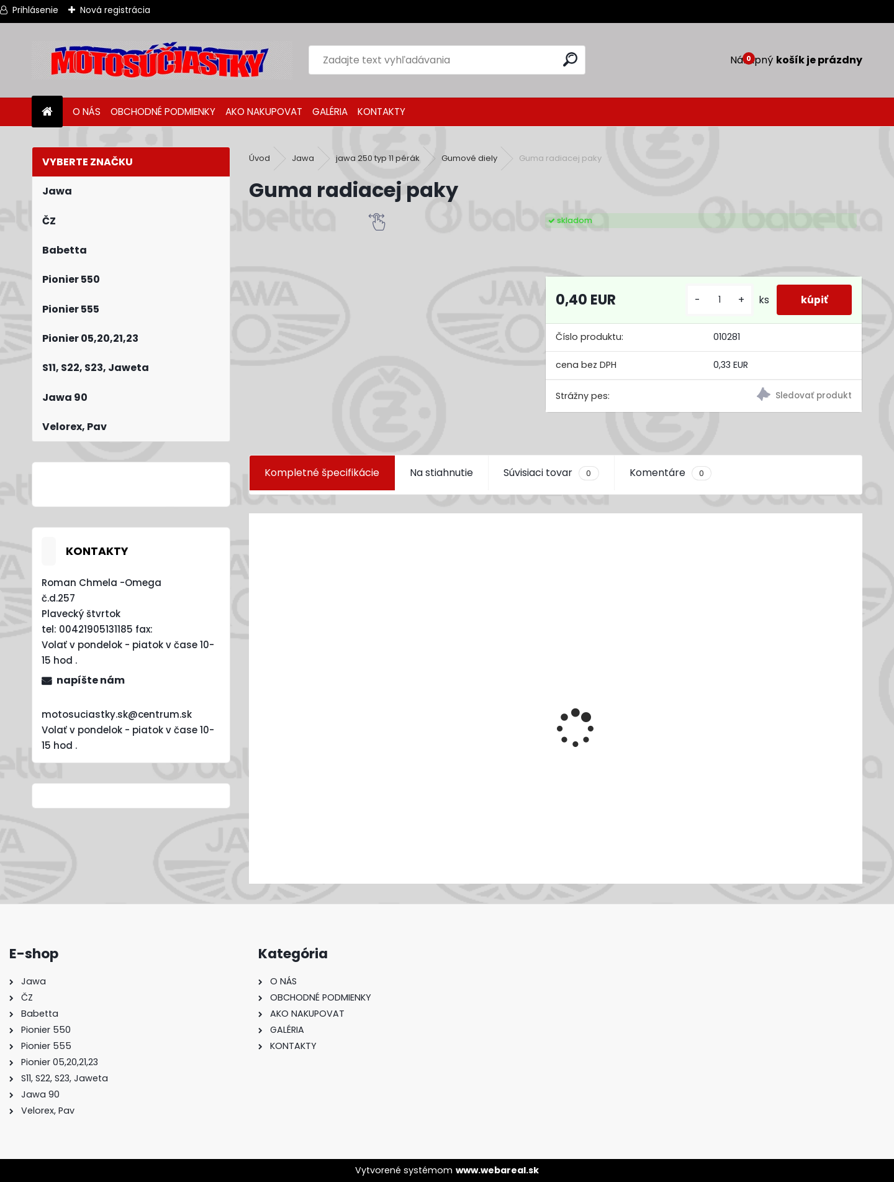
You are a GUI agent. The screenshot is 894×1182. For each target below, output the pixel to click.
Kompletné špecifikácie (321, 472)
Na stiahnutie (441, 472)
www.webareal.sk (497, 1170)
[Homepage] (47, 112)
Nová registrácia (115, 10)
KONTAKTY (381, 111)
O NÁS (87, 111)
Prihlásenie (35, 10)
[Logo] (162, 60)
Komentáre (670, 472)
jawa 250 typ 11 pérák (378, 158)
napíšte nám (90, 680)
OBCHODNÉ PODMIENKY (163, 111)
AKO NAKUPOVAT (263, 111)
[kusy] (717, 300)
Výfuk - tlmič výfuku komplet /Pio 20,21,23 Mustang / (384, 807)
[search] (571, 59)
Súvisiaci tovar (550, 472)
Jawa (303, 158)
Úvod (259, 158)
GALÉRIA (330, 111)
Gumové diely (469, 158)
